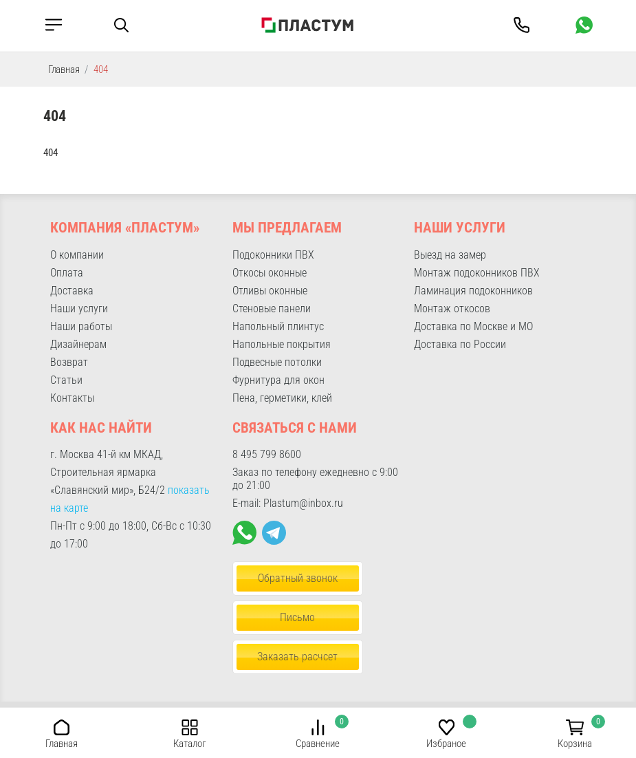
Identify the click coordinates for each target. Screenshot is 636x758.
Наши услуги (79, 308)
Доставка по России (460, 344)
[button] (62, 726)
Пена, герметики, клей (282, 397)
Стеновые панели (271, 308)
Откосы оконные (269, 272)
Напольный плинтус (278, 326)
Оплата (66, 272)
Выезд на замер (450, 254)
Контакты (72, 397)
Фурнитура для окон (278, 380)
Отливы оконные (269, 290)
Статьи (66, 380)
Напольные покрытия (281, 344)
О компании (77, 254)
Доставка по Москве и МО (473, 326)
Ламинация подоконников (473, 290)
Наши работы (81, 326)
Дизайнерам (78, 344)
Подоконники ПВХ (273, 254)
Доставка (72, 290)
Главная (64, 69)
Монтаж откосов (452, 308)
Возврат (69, 362)
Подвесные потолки (277, 362)
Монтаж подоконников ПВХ (477, 272)
